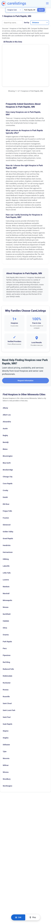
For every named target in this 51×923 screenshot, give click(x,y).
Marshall (6, 565)
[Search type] (14, 10)
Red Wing (6, 634)
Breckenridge (8, 442)
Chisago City (7, 449)
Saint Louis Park (9, 682)
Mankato (6, 559)
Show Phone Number (40, 49)
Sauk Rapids (7, 696)
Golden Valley (8, 504)
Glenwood (6, 497)
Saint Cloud (7, 675)
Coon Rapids (7, 455)
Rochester (7, 655)
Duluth (5, 469)
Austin (5, 400)
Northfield (6, 586)
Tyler (5, 723)
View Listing (39, 53)
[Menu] (47, 3)
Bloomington (7, 428)
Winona (6, 744)
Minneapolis (7, 572)
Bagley (5, 407)
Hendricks (7, 517)
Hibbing (6, 531)
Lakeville (6, 538)
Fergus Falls (7, 483)
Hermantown (8, 524)
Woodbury (7, 751)
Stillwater (6, 717)
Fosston (6, 490)
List (18, 917)
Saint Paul (7, 689)
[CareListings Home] (21, 3)
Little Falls (7, 545)
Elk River (6, 476)
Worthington (7, 758)
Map (32, 917)
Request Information (25, 353)
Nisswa (5, 579)
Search (41, 10)
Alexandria (7, 394)
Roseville (6, 669)
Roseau (5, 662)
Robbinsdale (7, 648)
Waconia (6, 730)
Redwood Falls (8, 641)
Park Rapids (7, 614)
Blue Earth (7, 435)
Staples (5, 710)
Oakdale (6, 593)
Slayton (5, 703)
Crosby (5, 462)
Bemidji (6, 414)
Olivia (5, 600)
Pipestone (6, 627)
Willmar (6, 737)
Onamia (6, 607)
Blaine (5, 421)
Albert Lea (7, 387)
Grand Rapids (8, 510)
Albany (5, 380)
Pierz (5, 620)
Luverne (6, 552)
